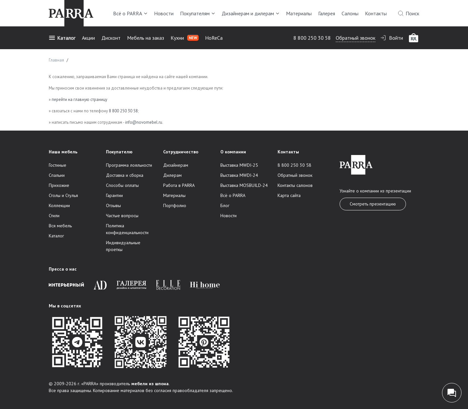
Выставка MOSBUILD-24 (244, 185)
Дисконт (111, 38)
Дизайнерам (175, 165)
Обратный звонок (355, 38)
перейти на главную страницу (79, 99)
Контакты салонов (295, 185)
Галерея (326, 13)
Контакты (376, 13)
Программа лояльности (129, 165)
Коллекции (59, 205)
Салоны (350, 13)
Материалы (299, 13)
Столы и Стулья (63, 195)
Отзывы (113, 205)
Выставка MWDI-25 (239, 165)
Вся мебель (60, 226)
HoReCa (214, 38)
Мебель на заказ (145, 38)
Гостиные (57, 165)
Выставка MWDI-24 (239, 175)
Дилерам (172, 175)
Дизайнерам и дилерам (251, 13)
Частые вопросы (122, 216)
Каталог (62, 38)
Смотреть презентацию (373, 204)
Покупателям (197, 13)
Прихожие (59, 185)
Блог (224, 205)
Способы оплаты (122, 185)
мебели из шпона (150, 384)
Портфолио (174, 205)
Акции (88, 38)
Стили (54, 216)
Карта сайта (289, 195)
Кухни (185, 38)
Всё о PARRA (130, 13)
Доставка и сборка (124, 175)
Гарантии (114, 195)
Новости (164, 13)
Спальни (57, 175)
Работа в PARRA (179, 185)
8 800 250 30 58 (312, 38)
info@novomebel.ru (143, 122)
